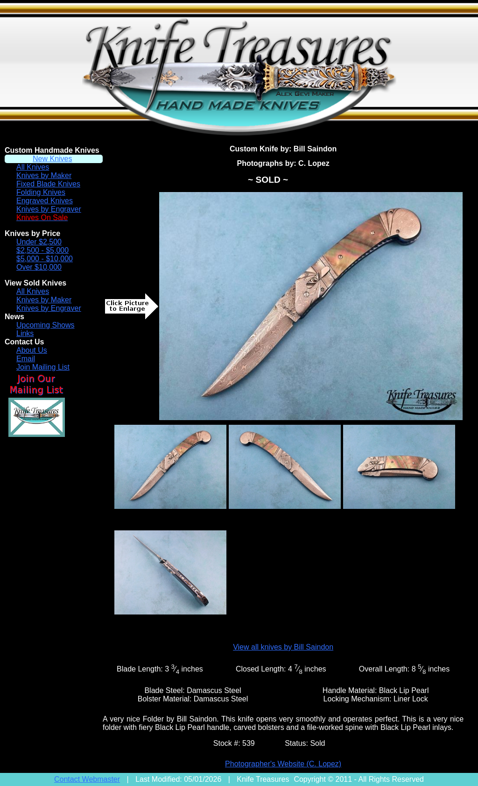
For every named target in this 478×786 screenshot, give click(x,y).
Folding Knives (40, 192)
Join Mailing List (43, 367)
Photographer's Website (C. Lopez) (283, 764)
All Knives (32, 167)
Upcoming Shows (45, 325)
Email (25, 359)
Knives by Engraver (48, 209)
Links (25, 333)
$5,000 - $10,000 (44, 259)
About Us (31, 350)
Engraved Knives (44, 201)
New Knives (52, 159)
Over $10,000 (39, 267)
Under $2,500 (39, 242)
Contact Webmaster (87, 779)
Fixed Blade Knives (48, 184)
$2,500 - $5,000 (42, 250)
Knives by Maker (43, 175)
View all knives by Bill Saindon (283, 647)
